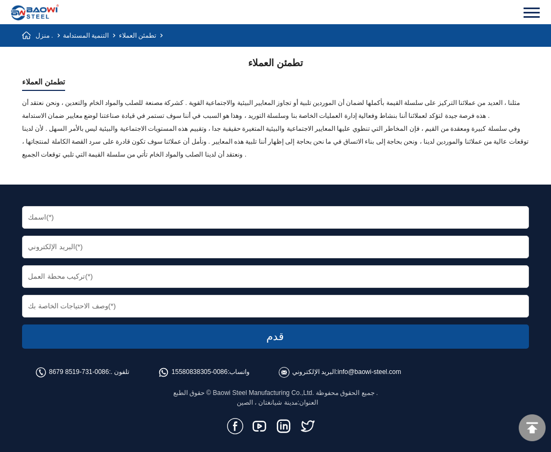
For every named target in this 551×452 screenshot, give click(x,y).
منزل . (44, 35)
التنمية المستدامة (86, 35)
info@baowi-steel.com (369, 372)
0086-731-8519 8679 (79, 372)
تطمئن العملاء (137, 35)
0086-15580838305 (200, 372)
